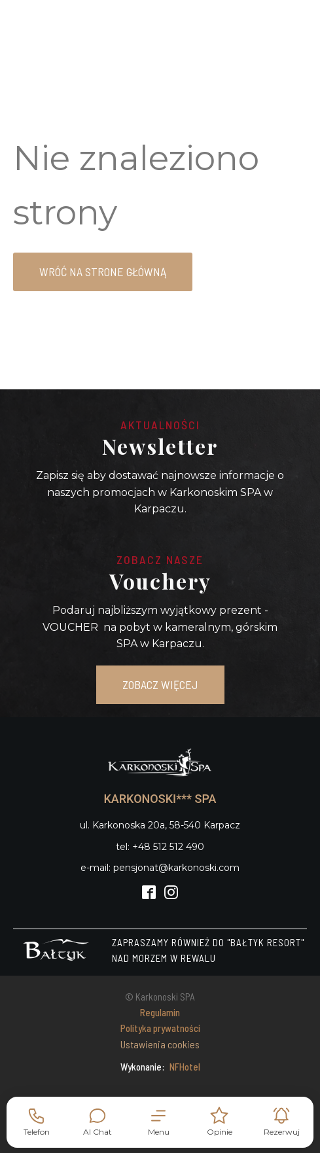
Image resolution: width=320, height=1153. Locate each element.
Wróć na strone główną (102, 271)
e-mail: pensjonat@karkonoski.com (160, 868)
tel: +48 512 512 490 (160, 847)
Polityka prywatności (160, 1028)
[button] (158, 1122)
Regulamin (160, 1012)
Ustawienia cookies (160, 1044)
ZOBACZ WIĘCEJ (160, 684)
